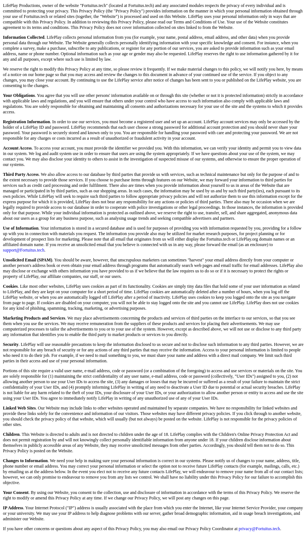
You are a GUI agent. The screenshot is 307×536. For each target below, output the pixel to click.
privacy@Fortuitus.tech (259, 528)
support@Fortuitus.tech (23, 250)
